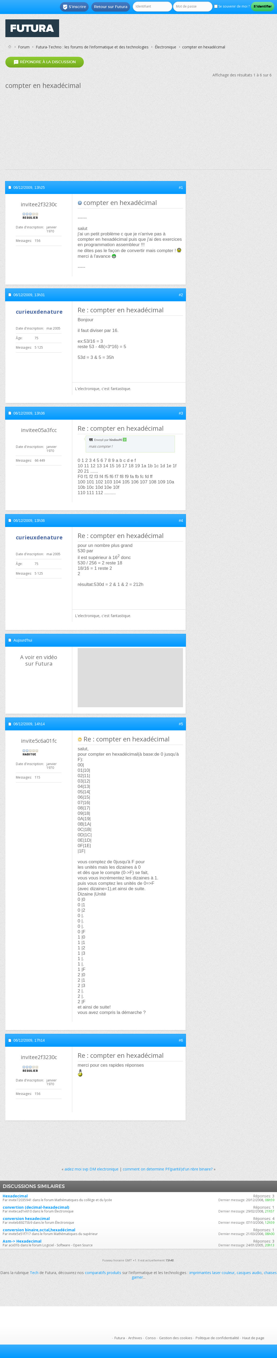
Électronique (165, 46)
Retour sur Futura (110, 6)
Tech (34, 1272)
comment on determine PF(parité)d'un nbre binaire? (168, 1169)
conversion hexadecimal (26, 1218)
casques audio (249, 1272)
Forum (24, 46)
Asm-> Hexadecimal (22, 1241)
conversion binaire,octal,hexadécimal (39, 1229)
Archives (135, 1337)
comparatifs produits (103, 1272)
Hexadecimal (15, 1195)
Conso (150, 1337)
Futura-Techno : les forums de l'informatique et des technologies (92, 46)
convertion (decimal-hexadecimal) (36, 1207)
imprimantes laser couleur (212, 1272)
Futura (119, 1337)
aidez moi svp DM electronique (91, 1169)
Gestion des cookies (175, 1337)
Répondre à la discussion (44, 62)
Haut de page (253, 1337)
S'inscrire (74, 7)
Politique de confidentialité (217, 1337)
